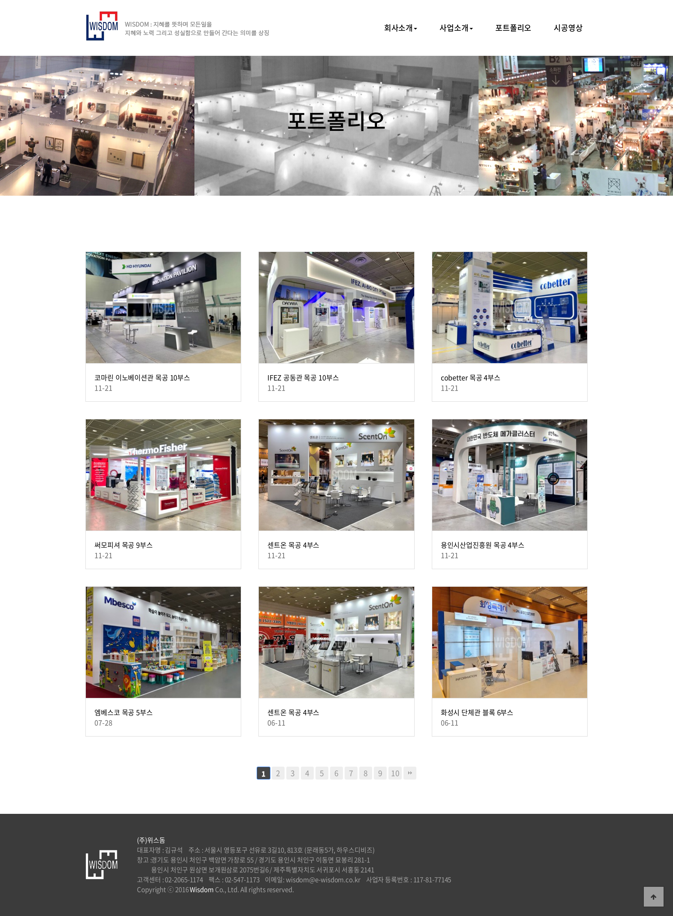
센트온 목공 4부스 (293, 545)
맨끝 (409, 773)
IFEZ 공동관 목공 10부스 (303, 377)
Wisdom (201, 889)
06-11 (276, 722)
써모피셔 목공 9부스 (123, 545)
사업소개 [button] (456, 27)
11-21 (103, 387)
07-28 (103, 722)
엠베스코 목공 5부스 (123, 712)
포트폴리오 (513, 27)
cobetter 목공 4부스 (471, 377)
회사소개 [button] (401, 27)
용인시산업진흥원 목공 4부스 (483, 545)
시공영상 (568, 27)
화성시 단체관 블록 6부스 (477, 712)
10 (395, 773)
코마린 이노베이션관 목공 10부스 (142, 377)
